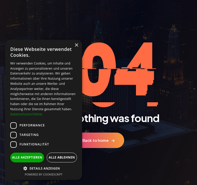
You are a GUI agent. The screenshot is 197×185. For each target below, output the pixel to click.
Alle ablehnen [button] (62, 157)
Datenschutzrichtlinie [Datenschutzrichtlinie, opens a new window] (26, 114)
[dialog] (43, 110)
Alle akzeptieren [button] (27, 157)
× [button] (76, 45)
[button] (43, 168)
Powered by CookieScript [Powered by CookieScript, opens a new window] (44, 174)
